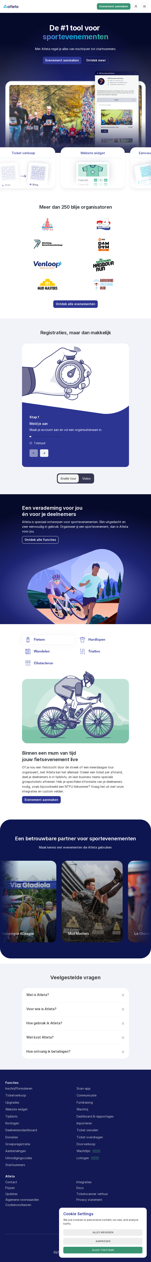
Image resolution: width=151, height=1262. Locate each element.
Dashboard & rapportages (95, 1116)
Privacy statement (89, 1199)
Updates (11, 1194)
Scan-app (83, 1088)
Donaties (11, 1137)
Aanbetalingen (15, 1151)
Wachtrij (82, 1109)
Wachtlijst (83, 1151)
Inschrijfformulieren (18, 1088)
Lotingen (83, 1158)
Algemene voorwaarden (22, 1199)
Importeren (84, 1123)
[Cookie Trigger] (18, 1204)
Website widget (16, 1109)
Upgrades (12, 1102)
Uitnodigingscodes (18, 1158)
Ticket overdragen (90, 1137)
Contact (11, 1182)
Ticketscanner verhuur (92, 1194)
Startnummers (15, 1165)
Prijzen (10, 1188)
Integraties (84, 1182)
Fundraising (85, 1102)
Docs (80, 1188)
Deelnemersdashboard (21, 1130)
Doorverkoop (86, 1144)
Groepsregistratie (17, 1144)
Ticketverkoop (15, 1095)
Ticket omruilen (87, 1130)
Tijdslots (11, 1116)
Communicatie (86, 1095)
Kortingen (12, 1123)
